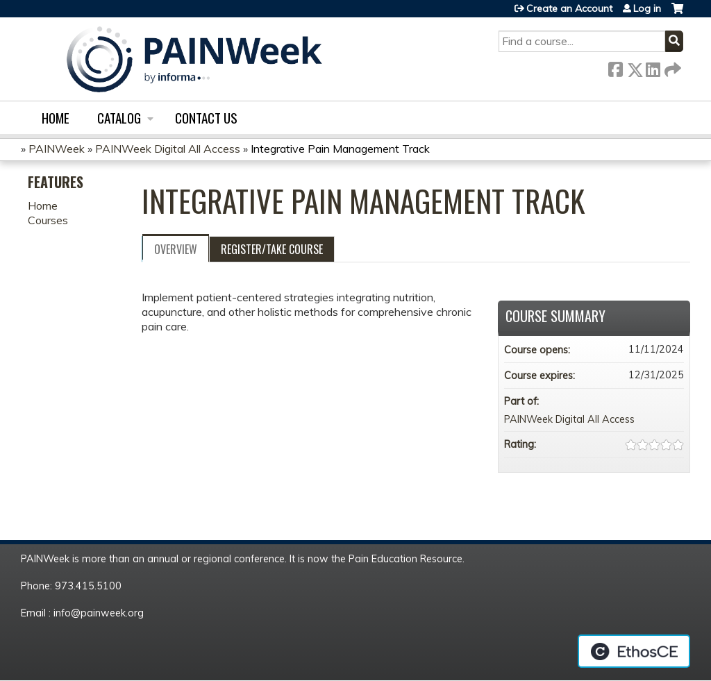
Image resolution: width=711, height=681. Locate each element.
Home (55, 118)
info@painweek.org (98, 613)
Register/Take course (272, 249)
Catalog (119, 118)
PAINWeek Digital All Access (167, 148)
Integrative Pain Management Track (340, 148)
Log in (647, 8)
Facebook (615, 67)
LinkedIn (653, 67)
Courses (48, 220)
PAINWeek (56, 148)
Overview (175, 249)
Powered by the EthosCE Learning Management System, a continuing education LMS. (634, 651)
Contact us (206, 118)
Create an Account (569, 8)
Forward (671, 67)
